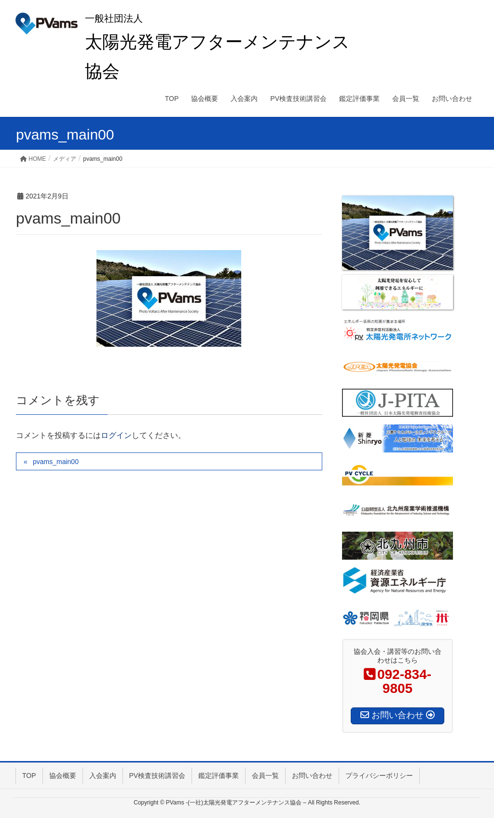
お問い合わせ (312, 775)
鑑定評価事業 (218, 775)
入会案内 (102, 775)
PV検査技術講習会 (157, 775)
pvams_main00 (56, 461)
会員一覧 (265, 775)
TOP (29, 775)
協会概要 (62, 775)
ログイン (116, 435)
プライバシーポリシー (379, 775)
